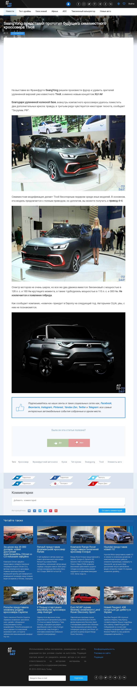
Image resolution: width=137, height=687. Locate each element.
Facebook (105, 403)
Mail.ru (40, 511)
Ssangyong (90, 462)
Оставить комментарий (112, 511)
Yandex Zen (70, 407)
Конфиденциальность (104, 650)
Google (56, 511)
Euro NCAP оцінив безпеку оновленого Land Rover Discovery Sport (85, 610)
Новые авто (105, 11)
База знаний (41, 11)
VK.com (29, 511)
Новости (10, 11)
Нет (79, 443)
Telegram (93, 407)
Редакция (98, 658)
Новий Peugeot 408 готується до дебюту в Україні (117, 610)
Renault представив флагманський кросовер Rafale (51, 550)
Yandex (50, 511)
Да (58, 443)
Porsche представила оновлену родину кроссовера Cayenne (16, 610)
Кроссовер (23, 462)
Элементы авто (115, 462)
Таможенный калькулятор (83, 11)
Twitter (82, 407)
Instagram (46, 407)
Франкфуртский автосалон (45, 462)
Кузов (64, 462)
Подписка (78, 679)
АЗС (65, 11)
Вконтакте (34, 407)
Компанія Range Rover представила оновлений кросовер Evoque (85, 550)
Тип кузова (76, 462)
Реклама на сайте (102, 654)
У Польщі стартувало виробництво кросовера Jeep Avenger (51, 610)
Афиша (55, 11)
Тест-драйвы (25, 11)
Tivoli (101, 462)
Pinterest (58, 407)
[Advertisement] (68, 65)
